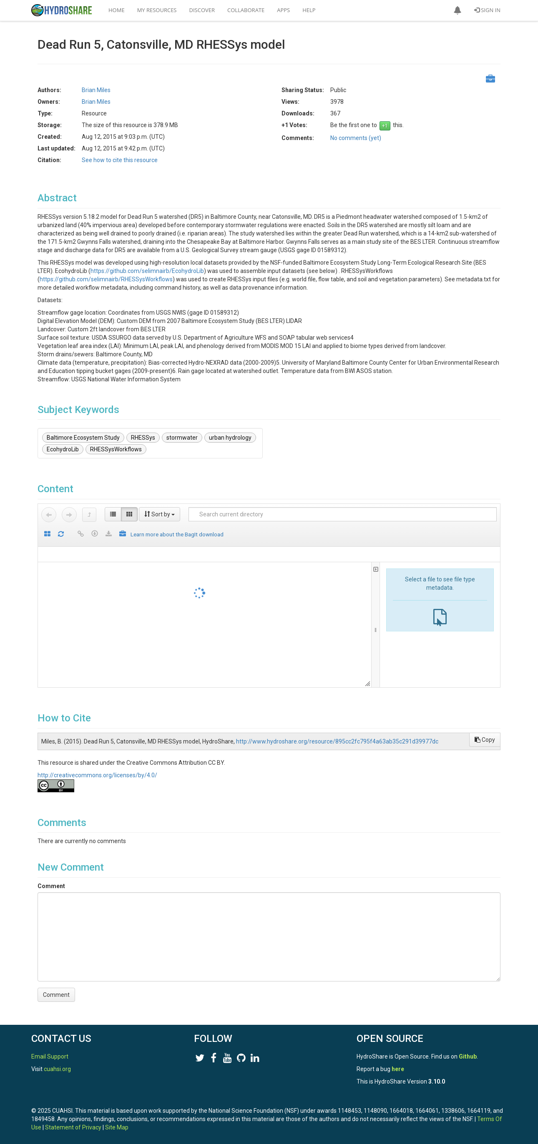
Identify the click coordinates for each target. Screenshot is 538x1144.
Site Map (116, 1127)
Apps (283, 10)
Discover (202, 10)
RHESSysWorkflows (116, 449)
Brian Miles (96, 90)
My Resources (157, 10)
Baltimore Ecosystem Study (83, 437)
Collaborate (245, 10)
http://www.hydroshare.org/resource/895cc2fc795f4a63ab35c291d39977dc (337, 741)
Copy (485, 739)
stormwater (182, 437)
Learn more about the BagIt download (177, 534)
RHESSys (143, 437)
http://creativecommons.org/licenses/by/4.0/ (97, 775)
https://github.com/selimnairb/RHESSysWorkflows (106, 279)
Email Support (49, 1056)
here (398, 1069)
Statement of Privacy (73, 1127)
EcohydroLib (63, 449)
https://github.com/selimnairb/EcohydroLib (147, 271)
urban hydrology (230, 437)
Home (116, 10)
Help (308, 10)
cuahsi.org (57, 1069)
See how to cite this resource (120, 160)
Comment (51, 886)
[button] (457, 10)
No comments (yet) (355, 138)
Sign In (487, 10)
